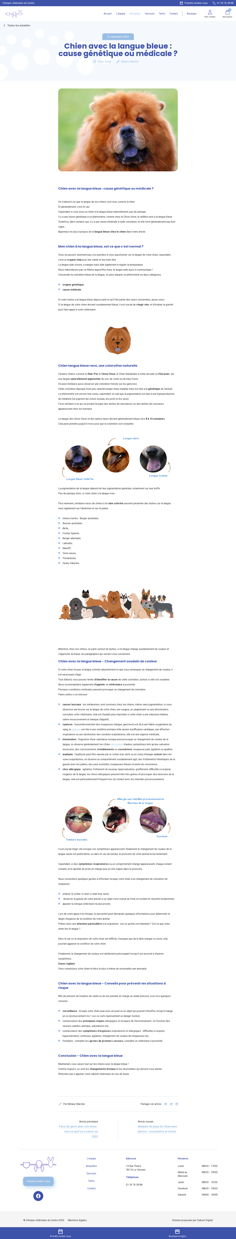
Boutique (191, 13)
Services (150, 13)
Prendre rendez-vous (38, 1181)
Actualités (135, 13)
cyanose (76, 729)
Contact (174, 13)
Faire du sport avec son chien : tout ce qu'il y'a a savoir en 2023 (78, 1131)
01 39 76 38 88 (134, 1184)
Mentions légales (77, 1220)
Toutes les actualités (16, 25)
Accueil (108, 13)
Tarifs (162, 13)
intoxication (117, 744)
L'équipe (120, 13)
